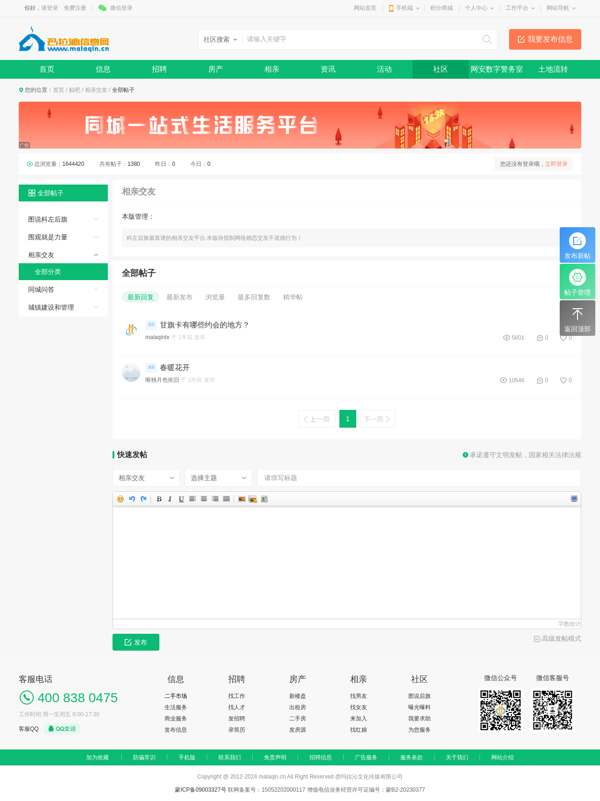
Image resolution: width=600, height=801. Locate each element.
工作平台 (517, 8)
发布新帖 (577, 246)
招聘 (159, 69)
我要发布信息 (550, 39)
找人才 (236, 707)
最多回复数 (254, 297)
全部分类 (48, 271)
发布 (136, 642)
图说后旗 (419, 696)
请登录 (49, 8)
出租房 (297, 707)
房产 (215, 69)
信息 (103, 69)
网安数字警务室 (497, 69)
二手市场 (176, 696)
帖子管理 (577, 282)
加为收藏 (97, 757)
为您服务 (419, 730)
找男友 (358, 696)
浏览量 (215, 297)
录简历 (236, 730)
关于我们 (457, 757)
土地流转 (553, 69)
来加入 (358, 718)
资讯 (328, 69)
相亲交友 (96, 90)
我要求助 (419, 718)
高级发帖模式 (561, 638)
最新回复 (141, 297)
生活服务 (176, 707)
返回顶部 (577, 319)
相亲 (271, 69)
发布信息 (176, 730)
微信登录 (121, 8)
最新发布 (179, 297)
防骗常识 (144, 757)
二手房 (297, 718)
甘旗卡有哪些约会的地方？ (205, 325)
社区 (440, 69)
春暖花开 (175, 367)
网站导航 (558, 8)
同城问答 (41, 289)
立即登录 (556, 164)
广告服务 (366, 757)
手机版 (187, 757)
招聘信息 (320, 757)
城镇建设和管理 (51, 307)
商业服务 (176, 718)
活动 (384, 69)
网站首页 (365, 8)
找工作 (236, 696)
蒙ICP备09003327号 (201, 789)
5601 (518, 337)
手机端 (404, 8)
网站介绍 (502, 757)
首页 (46, 69)
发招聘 (236, 718)
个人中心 (476, 8)
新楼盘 (297, 696)
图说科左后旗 (48, 219)
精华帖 (293, 297)
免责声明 (275, 757)
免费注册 (75, 8)
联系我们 (229, 757)
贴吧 (74, 90)
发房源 (297, 730)
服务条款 (411, 757)
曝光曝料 (419, 707)
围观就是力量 (48, 237)
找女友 (358, 707)
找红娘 (358, 730)
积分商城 (441, 8)
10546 (516, 380)
